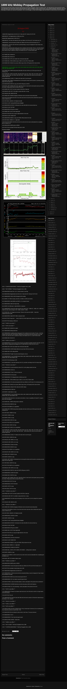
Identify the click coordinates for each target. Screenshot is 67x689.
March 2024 (50, 275)
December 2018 (51, 414)
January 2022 (51, 333)
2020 (51, 37)
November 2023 (51, 284)
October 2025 (51, 233)
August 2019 (51, 397)
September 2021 (51, 342)
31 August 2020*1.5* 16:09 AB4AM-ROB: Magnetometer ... (55, 50)
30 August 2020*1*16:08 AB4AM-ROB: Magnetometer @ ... (56, 54)
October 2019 (51, 392)
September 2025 (51, 236)
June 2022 (50, 322)
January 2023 (51, 306)
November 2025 (51, 231)
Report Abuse (52, 419)
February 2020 (51, 383)
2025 (51, 28)
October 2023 (51, 286)
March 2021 (50, 355)
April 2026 (50, 220)
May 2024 (50, 271)
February (53, 207)
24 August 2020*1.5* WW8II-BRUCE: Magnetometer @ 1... (56, 84)
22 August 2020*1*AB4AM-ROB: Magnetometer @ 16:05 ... (56, 95)
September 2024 (51, 262)
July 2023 (50, 293)
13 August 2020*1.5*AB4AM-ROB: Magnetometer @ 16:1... (56, 138)
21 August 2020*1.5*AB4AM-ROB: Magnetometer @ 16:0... (56, 100)
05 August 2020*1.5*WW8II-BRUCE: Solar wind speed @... (55, 176)
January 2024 (51, 280)
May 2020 (50, 377)
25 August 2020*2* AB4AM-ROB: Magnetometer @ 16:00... (56, 79)
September (53, 45)
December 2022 (51, 308)
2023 (51, 32)
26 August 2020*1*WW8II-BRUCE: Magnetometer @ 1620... (56, 74)
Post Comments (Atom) (25, 678)
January (53, 209)
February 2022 (51, 330)
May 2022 (50, 324)
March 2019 (50, 408)
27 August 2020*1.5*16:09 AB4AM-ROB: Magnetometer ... (55, 69)
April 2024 (50, 273)
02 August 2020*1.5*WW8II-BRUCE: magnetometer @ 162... (56, 190)
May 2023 (50, 297)
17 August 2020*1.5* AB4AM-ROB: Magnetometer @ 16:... (56, 119)
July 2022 (50, 319)
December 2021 (51, 335)
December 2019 (51, 388)
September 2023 (51, 289)
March (52, 206)
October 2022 (51, 313)
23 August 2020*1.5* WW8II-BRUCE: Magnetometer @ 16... (56, 89)
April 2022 (50, 326)
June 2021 (50, 348)
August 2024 (51, 264)
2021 (51, 36)
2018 (51, 213)
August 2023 (51, 291)
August (52, 46)
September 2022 (51, 315)
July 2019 (50, 399)
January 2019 (51, 412)
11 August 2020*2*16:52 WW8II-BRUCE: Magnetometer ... (56, 148)
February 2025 (51, 251)
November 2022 (51, 311)
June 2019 (50, 401)
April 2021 (50, 353)
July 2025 (50, 240)
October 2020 (51, 366)
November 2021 (51, 337)
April (52, 204)
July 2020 (50, 372)
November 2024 (51, 258)
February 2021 (51, 357)
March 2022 (50, 328)
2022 (51, 34)
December (53, 39)
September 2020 (51, 368)
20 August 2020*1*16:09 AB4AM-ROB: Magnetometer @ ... (56, 105)
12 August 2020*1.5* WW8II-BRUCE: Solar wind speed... (55, 144)
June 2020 (50, 375)
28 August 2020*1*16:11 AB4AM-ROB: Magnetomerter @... (56, 64)
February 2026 (51, 224)
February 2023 (51, 304)
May (52, 202)
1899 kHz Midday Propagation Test (23, 5)
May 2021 (50, 350)
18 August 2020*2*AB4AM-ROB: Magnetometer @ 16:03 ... (56, 115)
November (53, 41)
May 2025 (50, 244)
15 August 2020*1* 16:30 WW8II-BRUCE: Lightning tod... (56, 128)
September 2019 (51, 395)
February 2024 (51, 277)
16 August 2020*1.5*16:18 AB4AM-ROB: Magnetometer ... (55, 124)
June (52, 200)
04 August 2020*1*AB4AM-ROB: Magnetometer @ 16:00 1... (56, 181)
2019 (51, 211)
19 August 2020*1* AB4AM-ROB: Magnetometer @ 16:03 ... (56, 109)
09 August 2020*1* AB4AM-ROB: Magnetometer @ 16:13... (56, 157)
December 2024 (51, 255)
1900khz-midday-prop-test (51, 432)
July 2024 (50, 266)
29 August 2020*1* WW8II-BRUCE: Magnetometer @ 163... (56, 59)
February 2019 (51, 410)
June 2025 (50, 242)
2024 (51, 30)
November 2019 (51, 390)
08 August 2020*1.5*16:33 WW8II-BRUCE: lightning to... (56, 162)
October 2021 (51, 339)
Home (23, 674)
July (52, 198)
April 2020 (50, 379)
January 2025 (51, 253)
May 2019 (50, 403)
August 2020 (51, 370)
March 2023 (50, 302)
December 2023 (51, 282)
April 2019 (50, 406)
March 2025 (50, 249)
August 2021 (51, 344)
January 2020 (51, 386)
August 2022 (51, 317)
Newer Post (5, 674)
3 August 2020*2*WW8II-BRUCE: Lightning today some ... (56, 186)
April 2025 (50, 247)
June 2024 (50, 269)
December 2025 (51, 229)
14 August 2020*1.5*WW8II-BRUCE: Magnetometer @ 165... (56, 133)
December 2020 (51, 361)
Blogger (41, 686)
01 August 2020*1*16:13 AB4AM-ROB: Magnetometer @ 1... (56, 195)
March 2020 (50, 381)
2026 (51, 26)
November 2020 (51, 364)
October (53, 43)
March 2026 (50, 222)
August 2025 (51, 238)
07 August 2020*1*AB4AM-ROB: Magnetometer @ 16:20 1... (56, 166)
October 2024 (51, 260)
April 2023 (50, 300)
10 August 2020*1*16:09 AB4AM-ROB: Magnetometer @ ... (56, 152)
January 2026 (51, 227)
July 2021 (50, 346)
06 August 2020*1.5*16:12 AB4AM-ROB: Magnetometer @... (56, 171)
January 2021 (51, 359)
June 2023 (50, 295)
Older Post (41, 674)
